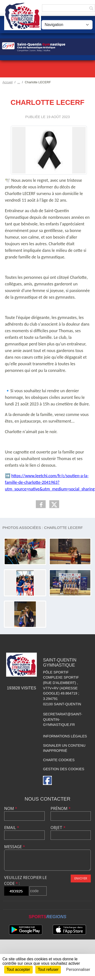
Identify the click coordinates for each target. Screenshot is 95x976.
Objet (58, 827)
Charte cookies (58, 760)
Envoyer (80, 878)
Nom (10, 808)
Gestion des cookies (63, 769)
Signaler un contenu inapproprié (64, 748)
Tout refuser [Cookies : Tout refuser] (48, 969)
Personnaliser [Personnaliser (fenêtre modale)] (78, 969)
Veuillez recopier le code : (25, 880)
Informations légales (65, 736)
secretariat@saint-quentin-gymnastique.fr (62, 719)
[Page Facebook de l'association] (47, 780)
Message (14, 846)
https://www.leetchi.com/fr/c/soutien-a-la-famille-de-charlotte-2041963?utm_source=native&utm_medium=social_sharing (50, 482)
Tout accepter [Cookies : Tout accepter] (18, 969)
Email (11, 827)
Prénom (61, 808)
